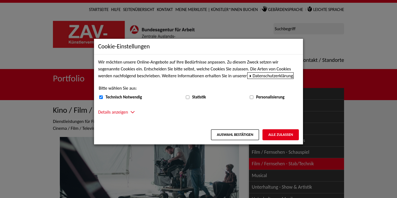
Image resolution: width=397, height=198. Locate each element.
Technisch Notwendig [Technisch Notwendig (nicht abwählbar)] (124, 97)
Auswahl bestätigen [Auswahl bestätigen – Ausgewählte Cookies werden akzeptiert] (235, 134)
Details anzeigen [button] (113, 112)
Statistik (199, 97)
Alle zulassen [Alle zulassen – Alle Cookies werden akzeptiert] (280, 134)
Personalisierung (270, 97)
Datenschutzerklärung (273, 75)
